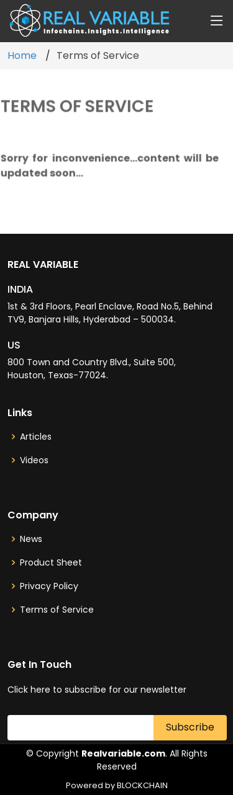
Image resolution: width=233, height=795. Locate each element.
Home (22, 55)
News (31, 539)
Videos (34, 460)
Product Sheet (51, 562)
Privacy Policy (49, 586)
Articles (36, 436)
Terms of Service (57, 609)
